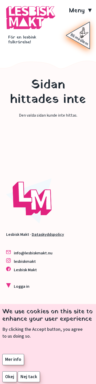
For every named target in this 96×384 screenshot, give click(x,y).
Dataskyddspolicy (48, 234)
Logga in (21, 286)
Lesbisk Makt (25, 270)
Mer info (13, 364)
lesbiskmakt (25, 261)
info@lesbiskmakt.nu (33, 253)
